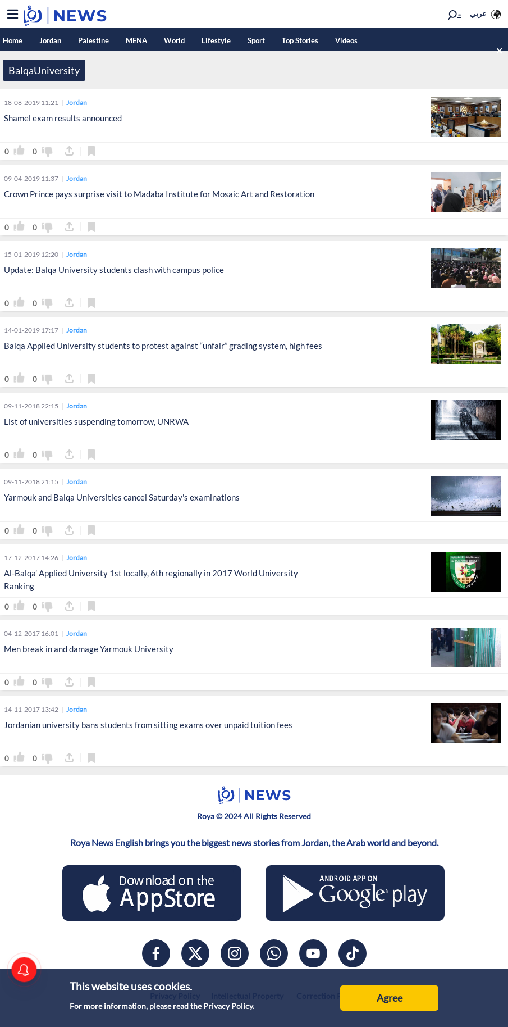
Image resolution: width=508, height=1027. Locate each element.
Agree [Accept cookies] (389, 998)
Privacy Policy (228, 1006)
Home (12, 40)
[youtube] (313, 953)
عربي (478, 13)
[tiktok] (352, 953)
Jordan (50, 40)
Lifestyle (216, 40)
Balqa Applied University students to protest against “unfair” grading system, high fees (163, 345)
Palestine (93, 40)
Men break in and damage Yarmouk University (88, 649)
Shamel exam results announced (63, 118)
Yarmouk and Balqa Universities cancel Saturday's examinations (122, 497)
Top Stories (300, 40)
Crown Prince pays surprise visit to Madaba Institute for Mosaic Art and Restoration (159, 194)
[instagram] (235, 953)
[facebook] (156, 953)
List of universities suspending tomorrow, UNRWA (96, 421)
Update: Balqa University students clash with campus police (114, 270)
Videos (346, 40)
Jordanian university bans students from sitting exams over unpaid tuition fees (148, 725)
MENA (136, 40)
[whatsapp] (274, 953)
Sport (256, 40)
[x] (195, 953)
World (174, 40)
